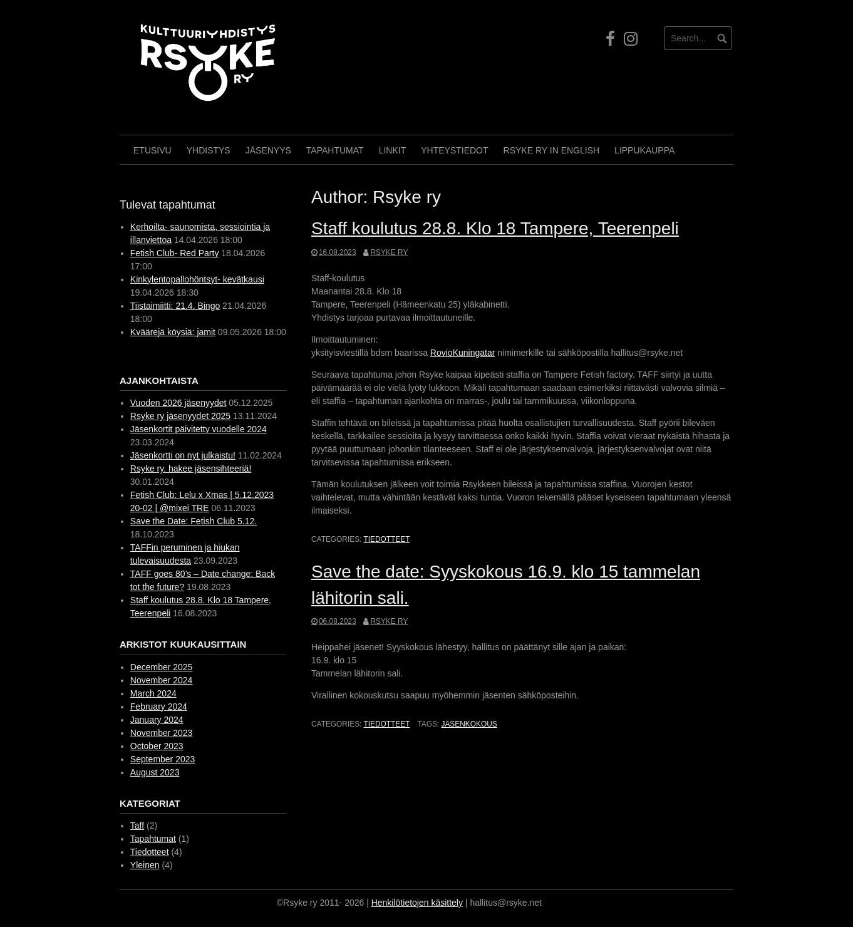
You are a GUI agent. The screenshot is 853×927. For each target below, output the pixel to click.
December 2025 (161, 667)
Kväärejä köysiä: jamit (172, 332)
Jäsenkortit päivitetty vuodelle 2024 (198, 429)
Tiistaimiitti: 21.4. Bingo (175, 306)
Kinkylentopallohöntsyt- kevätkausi (197, 279)
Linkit (392, 150)
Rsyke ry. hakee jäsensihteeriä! (191, 469)
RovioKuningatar (462, 353)
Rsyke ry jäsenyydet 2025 (180, 416)
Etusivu (152, 150)
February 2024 (158, 707)
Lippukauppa (644, 150)
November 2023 (161, 733)
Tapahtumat (335, 150)
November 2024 (161, 680)
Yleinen (145, 865)
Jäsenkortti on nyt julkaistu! (182, 455)
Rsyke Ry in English (552, 150)
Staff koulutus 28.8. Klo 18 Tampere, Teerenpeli (495, 228)
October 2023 (157, 746)
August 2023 (155, 772)
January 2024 (157, 720)
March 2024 (153, 693)
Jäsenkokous (469, 724)
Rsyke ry (389, 252)
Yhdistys (208, 150)
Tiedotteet (386, 539)
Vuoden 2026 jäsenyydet (178, 403)
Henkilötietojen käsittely (417, 903)
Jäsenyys (268, 150)
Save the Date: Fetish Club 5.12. (193, 521)
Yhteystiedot (454, 150)
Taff (137, 826)
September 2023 (162, 759)
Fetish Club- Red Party (174, 253)
